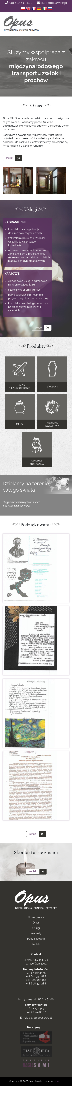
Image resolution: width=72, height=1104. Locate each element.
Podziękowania (36, 938)
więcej (9, 157)
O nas (36, 922)
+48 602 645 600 (18, 3)
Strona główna (36, 917)
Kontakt (33, 871)
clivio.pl (59, 1081)
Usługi (36, 928)
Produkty (36, 933)
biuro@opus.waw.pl (52, 3)
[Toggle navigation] (60, 25)
